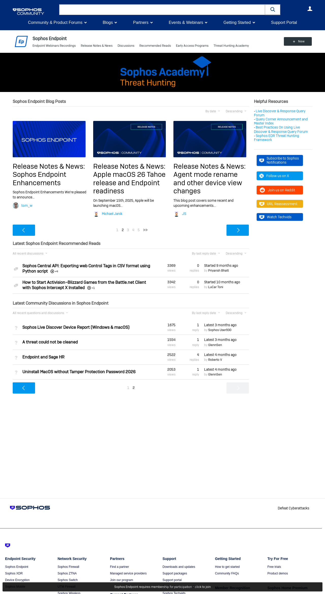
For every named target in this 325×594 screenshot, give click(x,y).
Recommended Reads (155, 46)
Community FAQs (227, 573)
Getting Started (237, 22)
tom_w (26, 205)
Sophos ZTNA (67, 573)
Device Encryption (17, 580)
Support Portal (284, 22)
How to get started (227, 567)
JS (184, 213)
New (301, 41)
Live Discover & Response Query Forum (279, 113)
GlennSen (215, 345)
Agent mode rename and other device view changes (207, 182)
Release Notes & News (96, 46)
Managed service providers (128, 573)
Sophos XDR (14, 573)
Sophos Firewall (68, 567)
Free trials (274, 567)
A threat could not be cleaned (50, 342)
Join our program (121, 580)
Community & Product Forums (55, 22)
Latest (220, 325)
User (309, 8)
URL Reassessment (278, 203)
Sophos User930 (220, 330)
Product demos (277, 573)
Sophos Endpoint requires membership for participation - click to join (162, 587)
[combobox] (162, 10)
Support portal (172, 580)
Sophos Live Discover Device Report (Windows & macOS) (75, 327)
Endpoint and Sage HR (43, 357)
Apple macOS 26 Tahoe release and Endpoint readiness (129, 182)
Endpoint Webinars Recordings (54, 46)
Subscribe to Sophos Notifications (279, 160)
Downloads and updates (178, 567)
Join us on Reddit (277, 190)
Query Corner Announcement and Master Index (281, 121)
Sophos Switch (68, 580)
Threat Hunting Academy (231, 46)
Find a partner (119, 567)
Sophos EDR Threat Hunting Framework (276, 137)
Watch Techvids (275, 217)
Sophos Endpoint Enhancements (39, 178)
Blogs (108, 22)
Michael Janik (112, 213)
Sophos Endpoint (16, 567)
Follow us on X (274, 176)
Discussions (126, 46)
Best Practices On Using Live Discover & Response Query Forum (281, 129)
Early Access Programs (192, 46)
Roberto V (215, 360)
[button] (272, 9)
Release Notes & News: (49, 166)
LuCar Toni (215, 287)
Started (221, 265)
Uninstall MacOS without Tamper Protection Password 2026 (79, 371)
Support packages (174, 573)
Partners (140, 22)
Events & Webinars (186, 22)
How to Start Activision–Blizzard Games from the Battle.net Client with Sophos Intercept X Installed (84, 285)
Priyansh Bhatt (218, 271)
